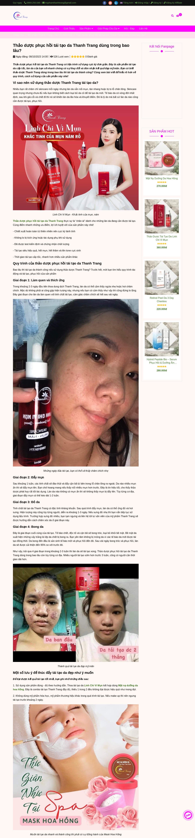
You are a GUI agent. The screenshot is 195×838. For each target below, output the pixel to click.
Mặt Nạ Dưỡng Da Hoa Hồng (162, 178)
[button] (127, 3)
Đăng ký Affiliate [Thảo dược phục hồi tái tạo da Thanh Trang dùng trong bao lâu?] (173, 3)
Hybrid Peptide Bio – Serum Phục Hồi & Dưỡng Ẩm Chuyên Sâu (162, 361)
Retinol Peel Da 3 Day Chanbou (162, 300)
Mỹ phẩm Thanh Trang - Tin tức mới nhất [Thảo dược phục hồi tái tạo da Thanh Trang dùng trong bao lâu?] (50, 35)
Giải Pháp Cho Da (109, 28)
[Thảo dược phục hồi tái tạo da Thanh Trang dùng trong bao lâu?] (20, 15)
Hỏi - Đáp (129, 28)
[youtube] (111, 3)
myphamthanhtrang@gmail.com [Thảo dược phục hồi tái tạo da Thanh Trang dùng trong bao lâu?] (59, 3)
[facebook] (105, 3)
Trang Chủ (53, 28)
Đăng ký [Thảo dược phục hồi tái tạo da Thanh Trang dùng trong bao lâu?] (156, 3)
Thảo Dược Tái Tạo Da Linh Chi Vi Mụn (162, 238)
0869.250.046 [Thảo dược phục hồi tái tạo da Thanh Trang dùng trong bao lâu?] (32, 3)
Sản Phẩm (86, 28)
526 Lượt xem (59, 56)
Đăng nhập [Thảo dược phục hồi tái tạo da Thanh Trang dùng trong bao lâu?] (142, 3)
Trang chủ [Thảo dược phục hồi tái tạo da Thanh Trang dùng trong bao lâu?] (18, 35)
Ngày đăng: (20, 56)
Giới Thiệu (69, 28)
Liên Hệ (143, 28)
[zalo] (116, 3)
